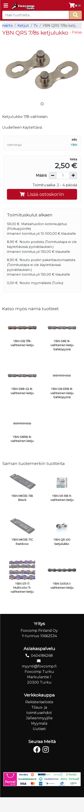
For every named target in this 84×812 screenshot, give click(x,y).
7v (36, 25)
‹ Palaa (76, 32)
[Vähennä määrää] (52, 175)
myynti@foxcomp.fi (39, 666)
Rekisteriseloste (39, 702)
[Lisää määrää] (73, 175)
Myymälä (39, 723)
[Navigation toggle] (5, 6)
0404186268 (42, 655)
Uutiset (39, 729)
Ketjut (23, 25)
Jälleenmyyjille (39, 718)
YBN (74, 144)
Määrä (41, 175)
